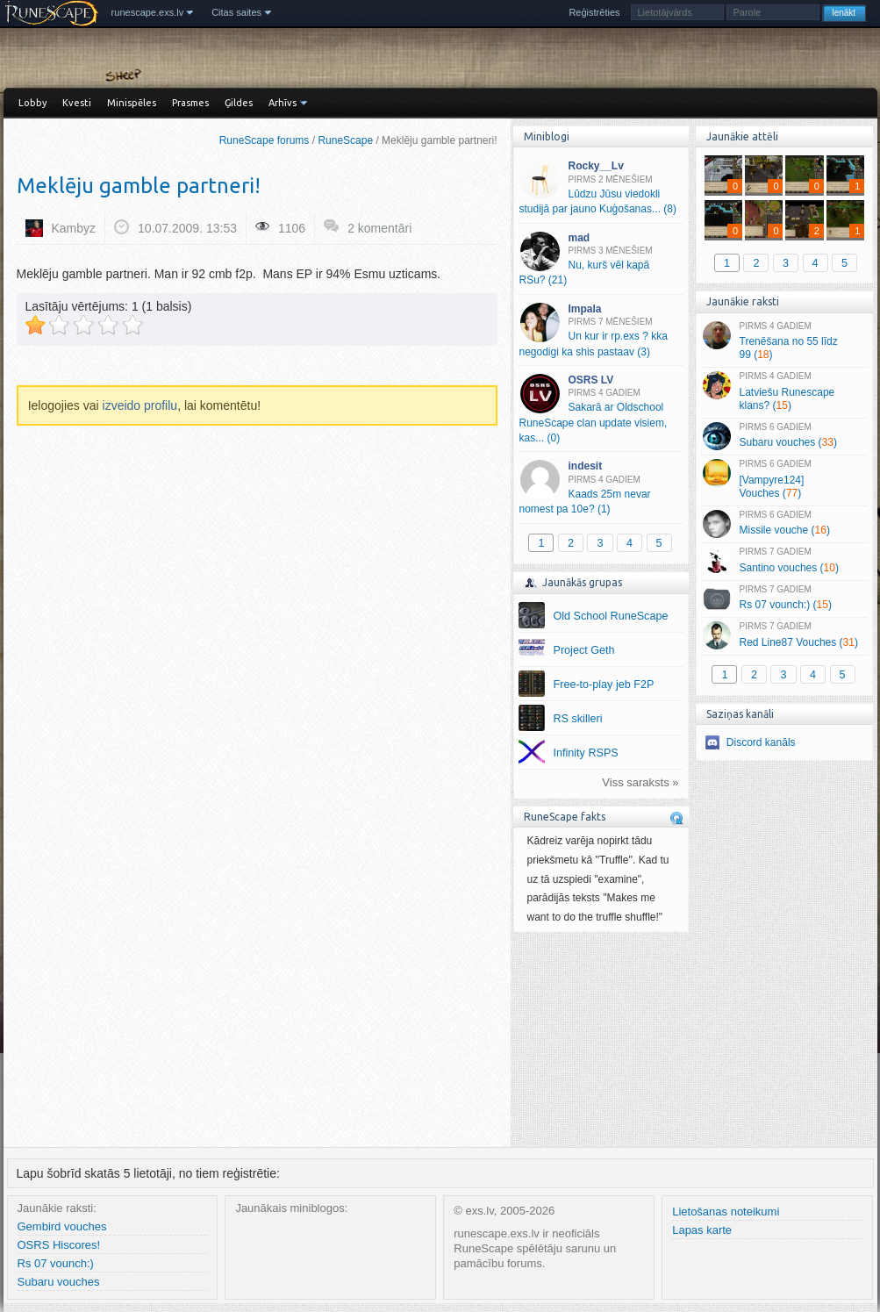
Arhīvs (282, 102)
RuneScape (345, 140)
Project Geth (584, 650)
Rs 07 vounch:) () (784, 598)
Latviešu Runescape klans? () (784, 391)
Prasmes (190, 102)
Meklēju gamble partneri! (139, 185)
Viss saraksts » (640, 782)
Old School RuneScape (611, 616)
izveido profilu (140, 405)
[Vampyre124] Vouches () (784, 479)
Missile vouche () (784, 524)
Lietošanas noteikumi (725, 1211)
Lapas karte (702, 1230)
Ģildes (239, 102)
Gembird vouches (62, 1226)
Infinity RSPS (586, 753)
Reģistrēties (594, 12)
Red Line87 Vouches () (784, 635)
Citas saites (236, 12)
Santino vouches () (784, 561)
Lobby (32, 102)
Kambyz (74, 228)
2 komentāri (379, 228)
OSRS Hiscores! (59, 1244)
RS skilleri (578, 719)
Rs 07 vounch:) (56, 1263)
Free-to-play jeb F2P (604, 684)
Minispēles (131, 102)
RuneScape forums (264, 140)
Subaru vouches (59, 1281)
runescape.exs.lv (147, 12)
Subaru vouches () (784, 436)
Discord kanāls (761, 742)
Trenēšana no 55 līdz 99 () (784, 341)
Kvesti (76, 102)
